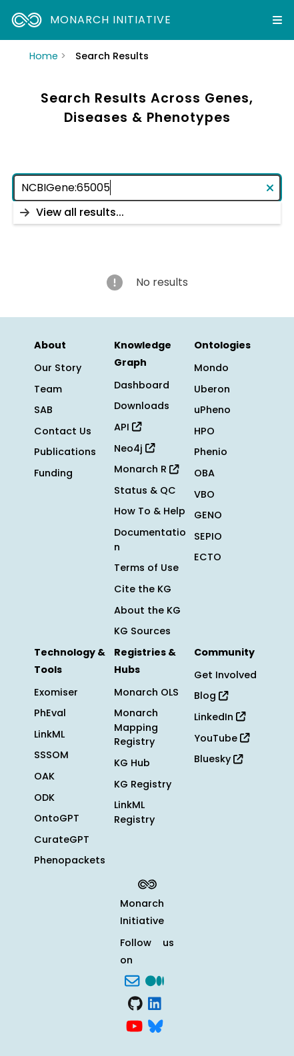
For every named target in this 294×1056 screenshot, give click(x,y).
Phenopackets (69, 860)
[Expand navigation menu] (277, 20)
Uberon (212, 389)
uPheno (212, 409)
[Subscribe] (132, 980)
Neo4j (134, 448)
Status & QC (145, 490)
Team (48, 389)
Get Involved (225, 675)
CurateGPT (61, 839)
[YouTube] (134, 1024)
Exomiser (56, 692)
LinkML (49, 734)
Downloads (141, 405)
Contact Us (62, 431)
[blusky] (155, 1024)
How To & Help (149, 511)
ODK (44, 797)
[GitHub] (135, 1002)
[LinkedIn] (154, 1002)
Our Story (57, 367)
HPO (204, 431)
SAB (43, 409)
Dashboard (141, 385)
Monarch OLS (146, 692)
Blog (211, 695)
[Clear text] (267, 188)
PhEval (50, 713)
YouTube (221, 738)
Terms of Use (146, 567)
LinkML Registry (134, 812)
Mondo (211, 367)
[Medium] (154, 980)
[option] (147, 212)
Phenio (210, 451)
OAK (44, 776)
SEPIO (208, 536)
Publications (65, 451)
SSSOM (51, 755)
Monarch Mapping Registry (136, 727)
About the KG (147, 610)
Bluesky (218, 759)
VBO (204, 494)
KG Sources (142, 631)
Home (43, 56)
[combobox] (147, 188)
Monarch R (146, 469)
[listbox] (147, 212)
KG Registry (142, 784)
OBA (204, 473)
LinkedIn (219, 717)
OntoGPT (56, 818)
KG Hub (132, 763)
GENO (208, 515)
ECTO (207, 557)
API (127, 427)
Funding (53, 473)
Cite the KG (142, 589)
